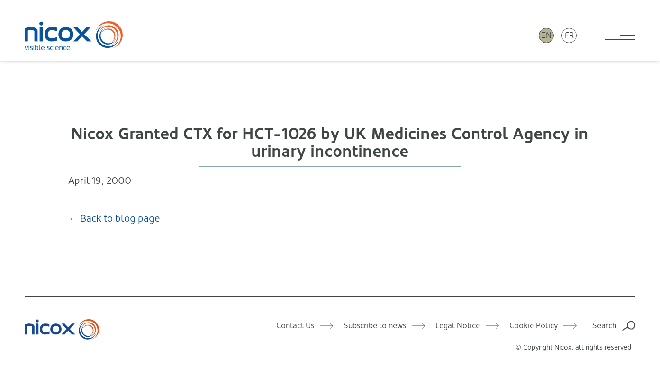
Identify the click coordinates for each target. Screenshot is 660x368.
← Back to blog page (114, 218)
